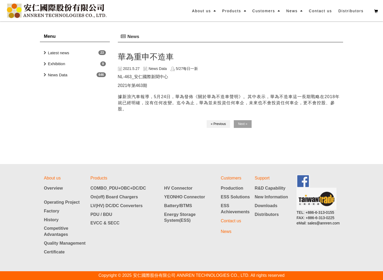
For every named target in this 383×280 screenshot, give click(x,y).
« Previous (218, 124)
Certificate (54, 252)
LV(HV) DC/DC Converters (116, 205)
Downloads (266, 205)
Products (231, 11)
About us (201, 11)
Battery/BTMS (178, 205)
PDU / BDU (101, 214)
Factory (51, 211)
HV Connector (178, 188)
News (292, 11)
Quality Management (64, 243)
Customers (263, 11)
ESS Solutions (235, 197)
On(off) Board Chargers (114, 197)
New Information (271, 197)
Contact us (320, 11)
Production (232, 188)
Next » (242, 124)
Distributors (351, 11)
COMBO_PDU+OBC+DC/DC (118, 188)
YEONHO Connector (184, 197)
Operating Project (62, 202)
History (51, 220)
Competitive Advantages (56, 231)
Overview (53, 188)
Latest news (58, 53)
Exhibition (56, 63)
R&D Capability (270, 188)
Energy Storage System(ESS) (179, 217)
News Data (57, 75)
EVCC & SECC (104, 223)
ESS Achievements (235, 208)
